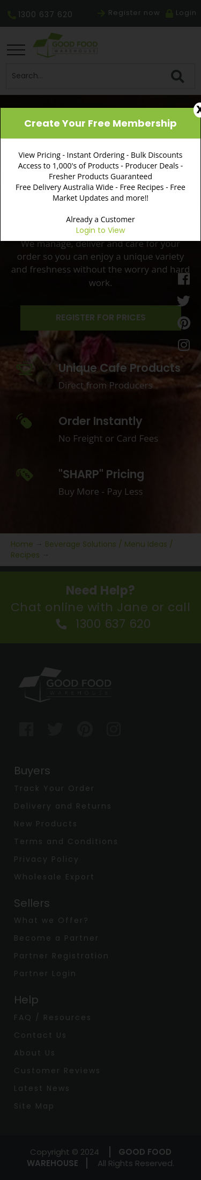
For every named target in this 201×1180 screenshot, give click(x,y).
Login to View (100, 230)
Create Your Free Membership (100, 123)
